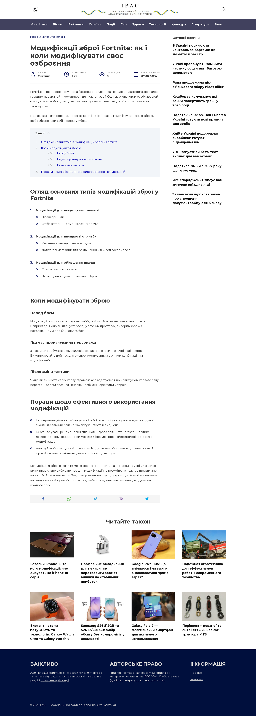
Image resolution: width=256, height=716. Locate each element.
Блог (218, 24)
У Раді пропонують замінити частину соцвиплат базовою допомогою (197, 68)
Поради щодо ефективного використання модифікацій (83, 171)
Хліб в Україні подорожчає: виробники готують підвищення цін (196, 138)
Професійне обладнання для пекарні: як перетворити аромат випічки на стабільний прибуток (102, 572)
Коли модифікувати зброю (61, 148)
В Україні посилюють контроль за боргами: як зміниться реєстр (193, 50)
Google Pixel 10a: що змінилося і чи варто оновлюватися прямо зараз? (150, 570)
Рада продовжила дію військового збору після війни (198, 85)
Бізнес (58, 24)
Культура (179, 24)
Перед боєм (65, 153)
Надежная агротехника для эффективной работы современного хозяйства (202, 570)
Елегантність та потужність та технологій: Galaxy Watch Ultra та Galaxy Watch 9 (52, 632)
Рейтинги (76, 24)
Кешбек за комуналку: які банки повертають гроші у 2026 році (195, 101)
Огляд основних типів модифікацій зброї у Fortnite (79, 142)
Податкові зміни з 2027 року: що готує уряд (197, 168)
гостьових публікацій (55, 680)
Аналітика (39, 24)
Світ (124, 24)
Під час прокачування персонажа (79, 159)
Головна (35, 37)
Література (200, 24)
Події (111, 24)
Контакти (196, 679)
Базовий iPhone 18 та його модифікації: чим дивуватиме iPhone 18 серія (49, 570)
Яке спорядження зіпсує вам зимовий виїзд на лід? (197, 182)
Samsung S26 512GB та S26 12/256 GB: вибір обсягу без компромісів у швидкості (102, 632)
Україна (95, 24)
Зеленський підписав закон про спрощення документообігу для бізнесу (197, 198)
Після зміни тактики (70, 165)
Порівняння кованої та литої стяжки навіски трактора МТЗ (202, 630)
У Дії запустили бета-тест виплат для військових (195, 154)
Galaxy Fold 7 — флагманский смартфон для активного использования (152, 632)
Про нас (196, 672)
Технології (157, 24)
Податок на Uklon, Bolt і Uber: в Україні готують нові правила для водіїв (199, 119)
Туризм (138, 24)
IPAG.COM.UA (152, 676)
